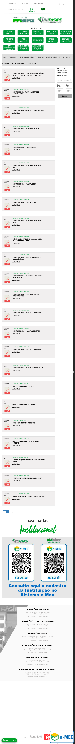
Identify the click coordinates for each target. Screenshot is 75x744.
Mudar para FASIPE (9, 63)
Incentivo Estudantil (52, 57)
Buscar (64, 96)
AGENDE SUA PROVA (15, 10)
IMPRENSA (12, 3)
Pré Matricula (39, 57)
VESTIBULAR (38, 3)
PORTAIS (25, 3)
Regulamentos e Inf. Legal (26, 63)
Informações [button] (66, 57)
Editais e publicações (26, 57)
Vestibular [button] (13, 57)
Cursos (4, 57)
